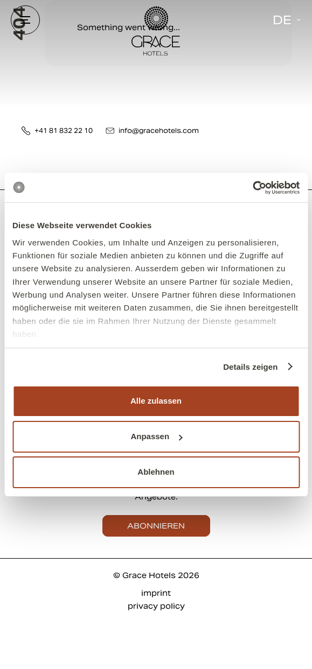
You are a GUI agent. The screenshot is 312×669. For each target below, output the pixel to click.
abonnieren (156, 526)
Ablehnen (155, 471)
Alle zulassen (156, 400)
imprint (156, 593)
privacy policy (156, 606)
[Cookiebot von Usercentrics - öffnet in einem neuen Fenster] (252, 188)
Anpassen (156, 436)
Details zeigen (250, 366)
